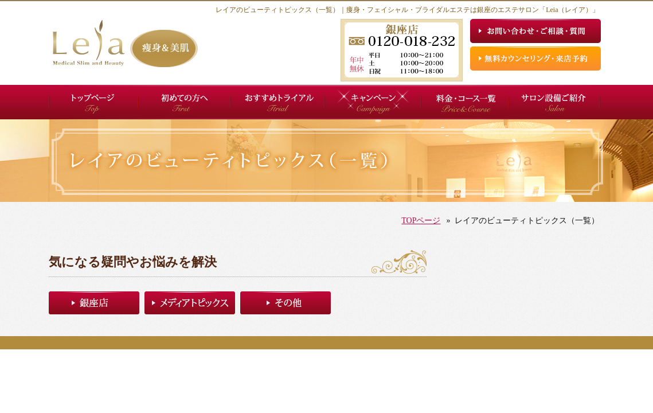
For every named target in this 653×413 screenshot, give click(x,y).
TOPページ (420, 220)
